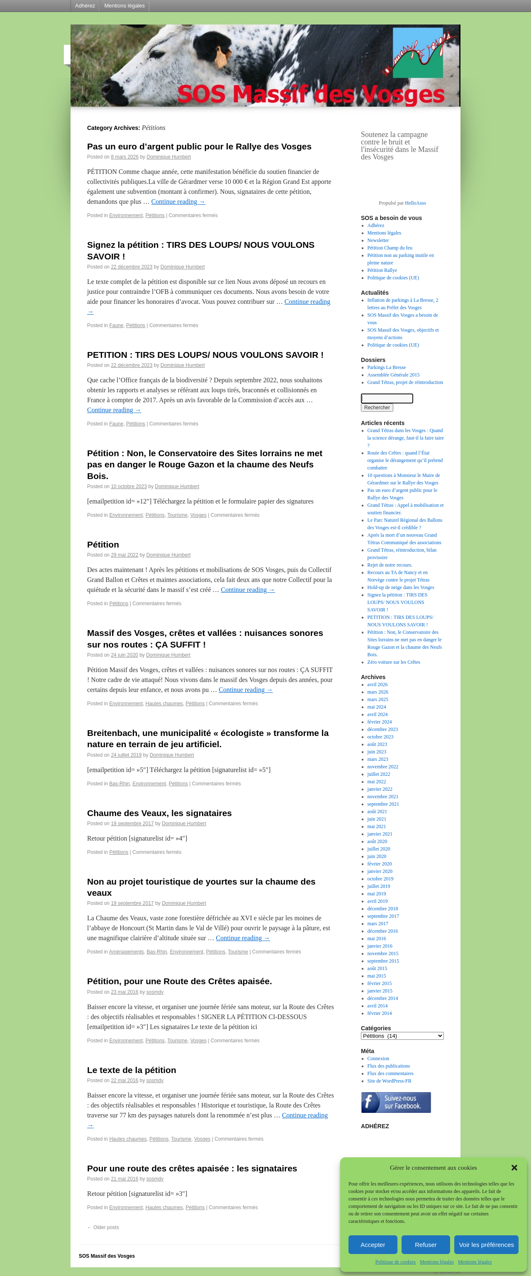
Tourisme (177, 515)
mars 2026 (378, 692)
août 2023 (377, 744)
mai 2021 (377, 826)
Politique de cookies (395, 1262)
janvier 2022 (380, 789)
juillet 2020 (379, 849)
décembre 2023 (383, 729)
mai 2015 (377, 976)
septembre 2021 (383, 804)
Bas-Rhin (119, 784)
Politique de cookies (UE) (393, 278)
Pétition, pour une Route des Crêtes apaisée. (179, 981)
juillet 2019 (379, 886)
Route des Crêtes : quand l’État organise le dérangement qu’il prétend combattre (405, 460)
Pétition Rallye (382, 270)
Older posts (103, 1227)
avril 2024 (378, 714)
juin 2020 (377, 856)
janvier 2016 (380, 946)
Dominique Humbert (168, 157)
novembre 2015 (383, 953)
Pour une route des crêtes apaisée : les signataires (192, 1168)
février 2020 (380, 864)
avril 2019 (378, 901)
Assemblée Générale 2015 (394, 375)
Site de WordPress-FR (390, 1081)
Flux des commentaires (391, 1073)
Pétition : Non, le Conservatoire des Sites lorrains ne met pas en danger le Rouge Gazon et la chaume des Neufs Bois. (204, 464)
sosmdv (154, 992)
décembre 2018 (383, 909)
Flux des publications (389, 1066)
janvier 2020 (380, 871)
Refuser (426, 1244)
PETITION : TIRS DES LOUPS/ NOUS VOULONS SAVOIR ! (205, 354)
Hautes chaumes (164, 703)
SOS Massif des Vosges (107, 1256)
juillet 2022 (379, 774)
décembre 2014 (383, 998)
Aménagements (126, 952)
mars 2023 (378, 759)
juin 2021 (377, 819)
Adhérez (85, 5)
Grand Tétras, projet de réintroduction (405, 382)
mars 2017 (378, 923)
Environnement (126, 215)
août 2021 (377, 811)
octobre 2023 (381, 737)
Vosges (198, 515)
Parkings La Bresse (387, 367)
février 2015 (380, 983)
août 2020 (377, 841)
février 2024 (380, 722)
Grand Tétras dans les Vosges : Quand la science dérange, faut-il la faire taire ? (406, 438)
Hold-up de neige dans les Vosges (401, 587)
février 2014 (380, 1013)
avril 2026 (378, 684)
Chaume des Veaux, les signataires (159, 813)
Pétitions (155, 215)
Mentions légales (437, 1262)
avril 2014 (378, 1006)
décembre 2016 (383, 931)
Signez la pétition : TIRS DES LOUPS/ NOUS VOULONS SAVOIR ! (398, 602)
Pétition (103, 544)
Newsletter (378, 240)
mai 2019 (377, 894)
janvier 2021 (380, 834)
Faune (116, 325)
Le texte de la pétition (131, 1070)
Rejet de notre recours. (390, 565)
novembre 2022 (383, 767)
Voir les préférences (486, 1244)
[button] (514, 1168)
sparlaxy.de (450, 1272)
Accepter (372, 1244)
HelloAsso (415, 203)
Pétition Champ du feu (390, 248)
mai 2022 (377, 782)
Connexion (379, 1058)
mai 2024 (377, 707)
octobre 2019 (381, 879)
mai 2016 (377, 938)
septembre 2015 (383, 961)
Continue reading (178, 201)
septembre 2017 (383, 916)
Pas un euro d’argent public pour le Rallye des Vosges (199, 146)
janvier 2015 (380, 991)
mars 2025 (378, 699)
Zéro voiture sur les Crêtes (394, 662)
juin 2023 (377, 752)
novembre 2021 (383, 796)
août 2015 (377, 968)
